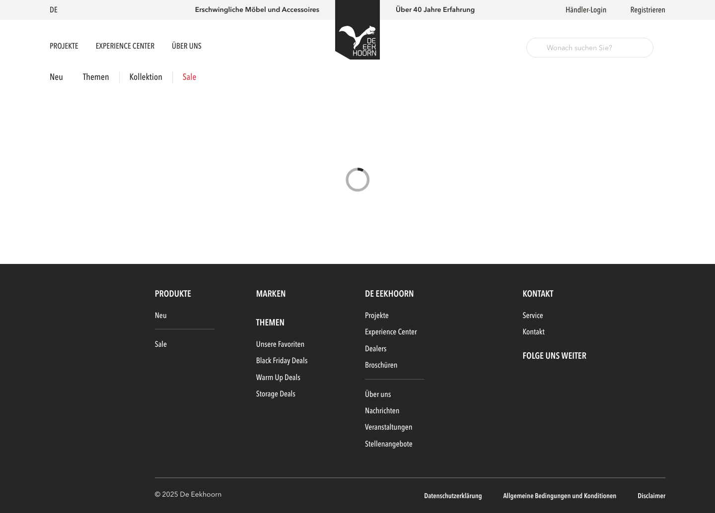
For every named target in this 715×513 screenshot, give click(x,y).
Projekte (65, 46)
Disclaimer (651, 496)
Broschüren (381, 365)
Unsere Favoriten (280, 344)
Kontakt (533, 331)
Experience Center (126, 46)
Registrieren (647, 9)
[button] (55, 10)
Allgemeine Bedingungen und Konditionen (560, 496)
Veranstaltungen (388, 427)
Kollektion (146, 77)
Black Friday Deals (282, 360)
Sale (189, 77)
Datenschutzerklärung (453, 496)
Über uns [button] (187, 46)
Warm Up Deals (278, 377)
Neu (56, 77)
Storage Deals (275, 393)
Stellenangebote (389, 444)
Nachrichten (382, 410)
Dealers (375, 348)
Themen (96, 77)
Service (532, 315)
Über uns (378, 394)
